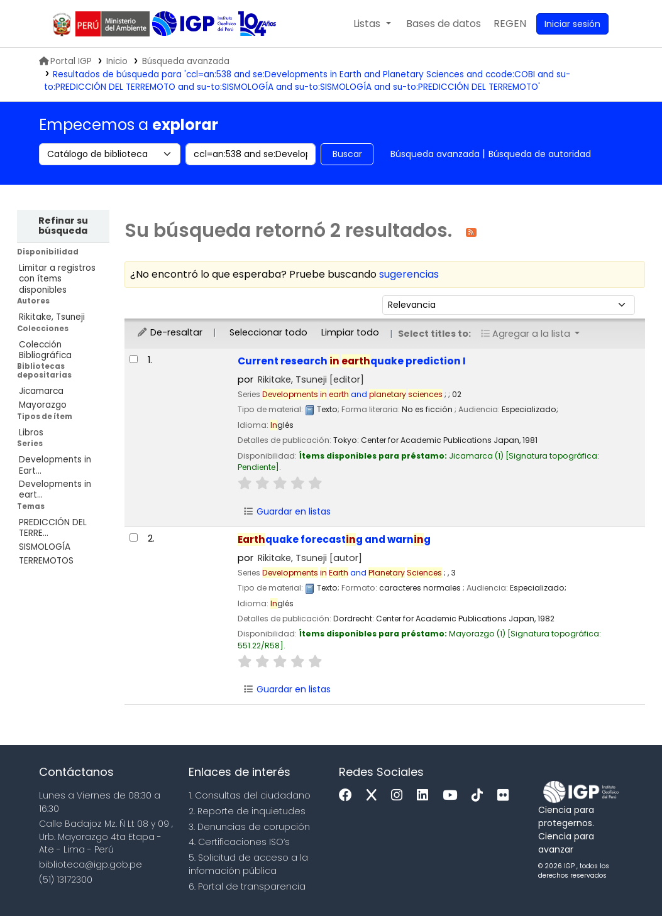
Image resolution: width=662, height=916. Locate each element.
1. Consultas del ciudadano (250, 795)
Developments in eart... (55, 489)
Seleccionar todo (268, 332)
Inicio (117, 61)
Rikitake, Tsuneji (52, 317)
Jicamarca (41, 391)
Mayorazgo (43, 405)
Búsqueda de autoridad (539, 154)
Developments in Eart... (55, 465)
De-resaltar (169, 332)
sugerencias (409, 274)
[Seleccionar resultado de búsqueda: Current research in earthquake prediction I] (134, 359)
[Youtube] (453, 795)
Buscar (347, 154)
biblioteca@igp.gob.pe (90, 864)
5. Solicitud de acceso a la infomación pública (248, 864)
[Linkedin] (425, 795)
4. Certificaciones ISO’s (239, 842)
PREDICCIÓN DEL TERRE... (53, 527)
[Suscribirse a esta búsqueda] (471, 232)
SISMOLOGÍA (44, 547)
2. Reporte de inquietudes (247, 811)
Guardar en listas (287, 511)
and (352, 394)
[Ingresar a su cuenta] (572, 24)
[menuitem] (509, 24)
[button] (371, 24)
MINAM (100, 23)
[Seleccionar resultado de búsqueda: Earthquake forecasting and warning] (134, 537)
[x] (375, 795)
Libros (31, 433)
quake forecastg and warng (334, 539)
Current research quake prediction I (352, 361)
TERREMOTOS (46, 561)
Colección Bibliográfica (45, 350)
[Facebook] (348, 795)
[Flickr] (506, 795)
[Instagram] (400, 795)
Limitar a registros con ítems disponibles (57, 278)
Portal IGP (65, 61)
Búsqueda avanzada (185, 61)
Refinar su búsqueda (63, 225)
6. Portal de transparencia (247, 886)
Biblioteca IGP (195, 23)
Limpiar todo (350, 332)
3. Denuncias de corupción (249, 827)
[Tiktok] (480, 795)
